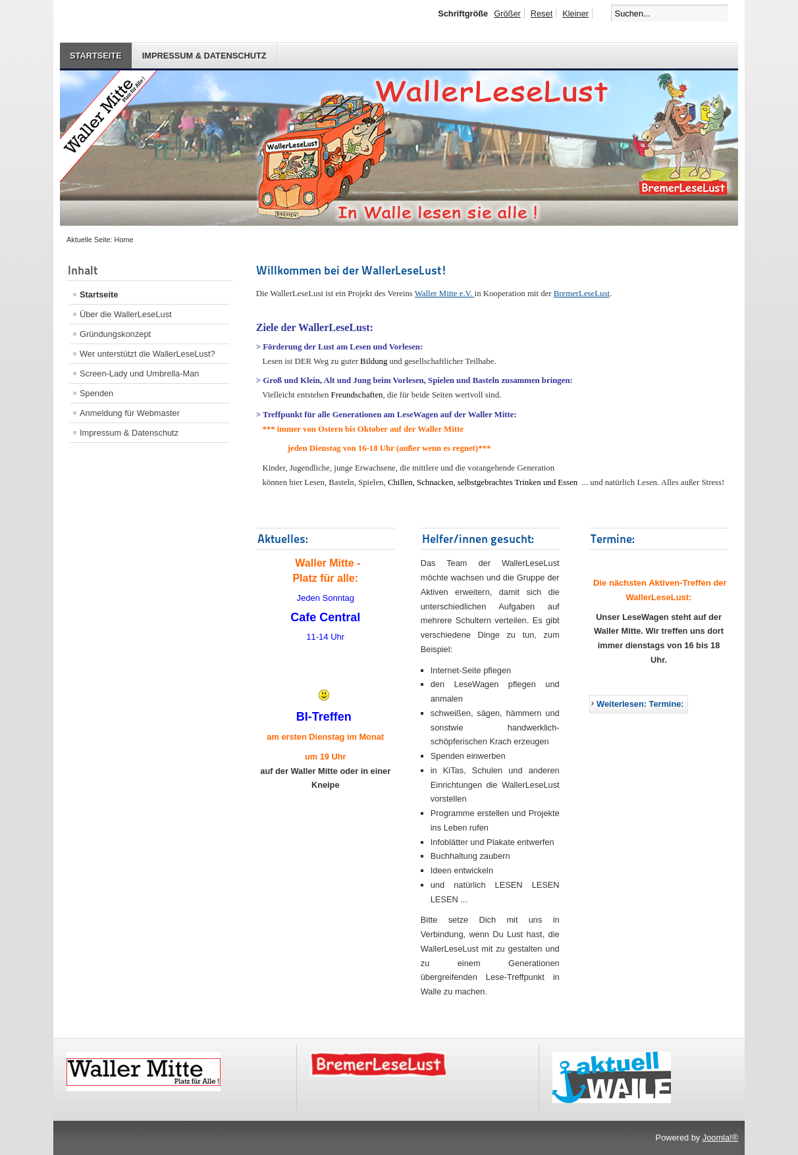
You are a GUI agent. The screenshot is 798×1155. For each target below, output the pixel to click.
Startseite (96, 56)
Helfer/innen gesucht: (478, 539)
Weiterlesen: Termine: (640, 704)
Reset (541, 13)
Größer (507, 13)
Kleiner (575, 13)
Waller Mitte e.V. (445, 293)
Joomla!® (720, 1137)
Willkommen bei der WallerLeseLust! (351, 270)
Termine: (613, 539)
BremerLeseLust (582, 293)
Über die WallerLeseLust (126, 314)
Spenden (96, 393)
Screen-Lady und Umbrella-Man (139, 373)
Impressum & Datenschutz (204, 56)
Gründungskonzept (115, 334)
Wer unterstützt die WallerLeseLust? (147, 354)
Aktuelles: (282, 539)
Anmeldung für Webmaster (130, 413)
